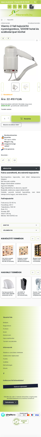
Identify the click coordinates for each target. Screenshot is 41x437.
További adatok (6, 109)
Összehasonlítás (3, 160)
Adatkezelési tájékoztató (11, 356)
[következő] (38, 239)
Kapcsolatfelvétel (8, 338)
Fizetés (5, 359)
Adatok (6, 225)
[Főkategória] (1, 20)
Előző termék (6, 23)
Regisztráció (7, 326)
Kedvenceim (7, 335)
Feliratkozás (9, 402)
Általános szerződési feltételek (13, 352)
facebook (4, 373)
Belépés (5, 322)
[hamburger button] (10, 7)
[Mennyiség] (4, 119)
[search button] (15, 7)
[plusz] (8, 118)
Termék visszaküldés (10, 341)
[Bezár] (38, 2)
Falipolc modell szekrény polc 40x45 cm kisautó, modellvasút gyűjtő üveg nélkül (24, 261)
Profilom (5, 329)
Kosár (5, 332)
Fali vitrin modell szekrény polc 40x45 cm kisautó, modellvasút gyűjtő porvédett (8, 261)
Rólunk (5, 368)
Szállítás (5, 362)
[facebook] (3, 38)
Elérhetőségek (7, 365)
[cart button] (31, 7)
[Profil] (25, 7)
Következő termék (33, 23)
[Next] (38, 87)
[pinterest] (8, 38)
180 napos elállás (10, 139)
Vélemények (8, 230)
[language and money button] (20, 7)
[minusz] (8, 119)
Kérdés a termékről (9, 160)
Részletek (4, 155)
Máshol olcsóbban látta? (11, 125)
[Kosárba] (25, 119)
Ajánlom (15, 160)
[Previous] (2, 87)
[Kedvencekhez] (37, 40)
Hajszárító (10, 20)
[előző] (33, 239)
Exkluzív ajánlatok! (20, 386)
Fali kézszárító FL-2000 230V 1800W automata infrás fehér (8, 294)
